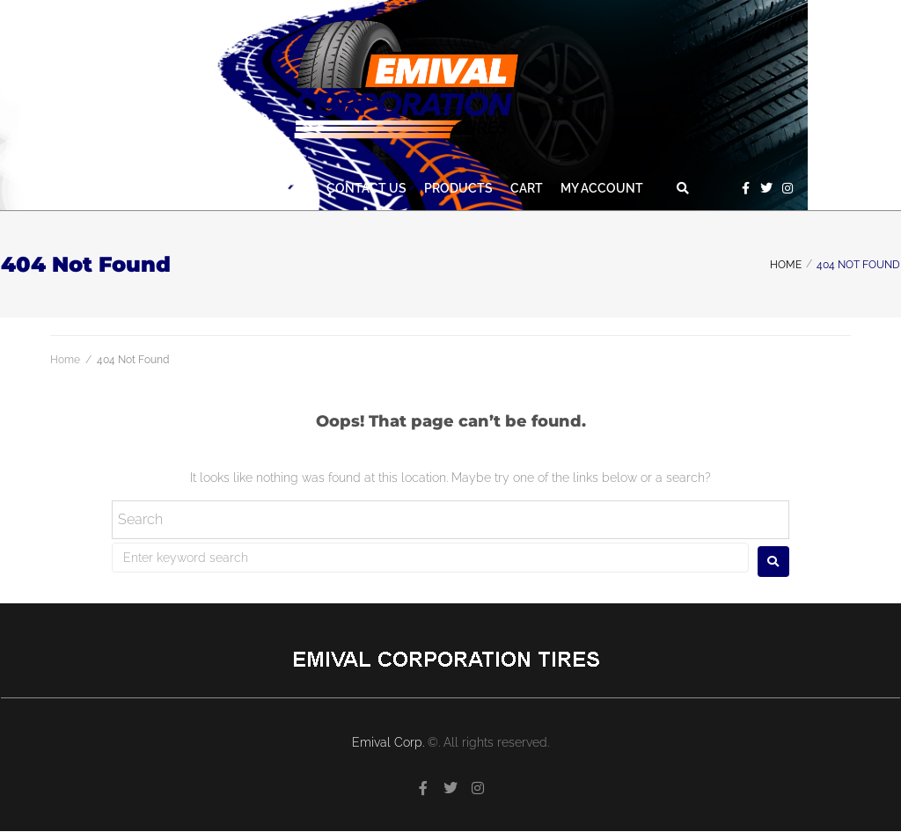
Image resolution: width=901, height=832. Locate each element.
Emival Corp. (390, 742)
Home (786, 265)
